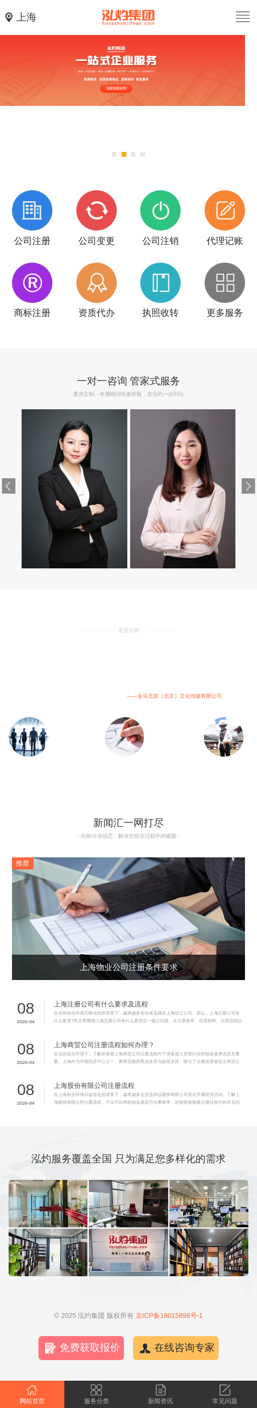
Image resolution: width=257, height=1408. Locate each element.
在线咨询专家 (184, 1347)
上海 (26, 17)
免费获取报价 (90, 1347)
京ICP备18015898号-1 (169, 1315)
